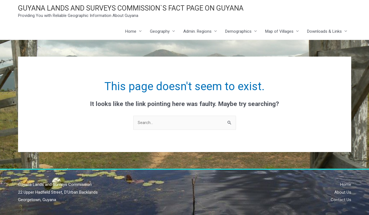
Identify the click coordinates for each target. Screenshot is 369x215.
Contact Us (341, 199)
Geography (160, 31)
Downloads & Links (324, 31)
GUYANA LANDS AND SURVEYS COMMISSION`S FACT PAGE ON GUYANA (131, 8)
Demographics (238, 31)
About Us (342, 192)
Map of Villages (279, 31)
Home (130, 31)
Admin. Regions (197, 31)
